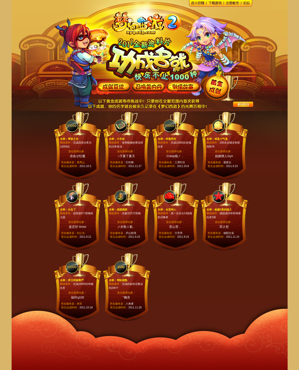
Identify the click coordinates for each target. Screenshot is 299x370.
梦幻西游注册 (233, 4)
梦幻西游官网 (144, 20)
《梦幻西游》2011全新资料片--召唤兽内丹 (148, 86)
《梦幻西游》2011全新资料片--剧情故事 (183, 86)
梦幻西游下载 (216, 4)
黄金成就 (216, 87)
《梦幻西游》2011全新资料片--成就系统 (113, 86)
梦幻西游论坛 (248, 4)
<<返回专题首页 (243, 105)
